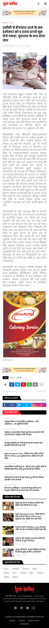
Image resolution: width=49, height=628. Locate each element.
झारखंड (19, 378)
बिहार (31, 573)
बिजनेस (23, 573)
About (12, 620)
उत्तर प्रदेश (26, 569)
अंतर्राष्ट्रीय (15, 569)
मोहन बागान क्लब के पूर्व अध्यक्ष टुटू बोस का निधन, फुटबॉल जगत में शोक (24, 478)
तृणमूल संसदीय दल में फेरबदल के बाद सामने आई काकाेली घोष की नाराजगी (23, 444)
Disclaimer (24, 624)
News (11, 22)
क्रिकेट (35, 569)
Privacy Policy (33, 620)
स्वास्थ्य (15, 577)
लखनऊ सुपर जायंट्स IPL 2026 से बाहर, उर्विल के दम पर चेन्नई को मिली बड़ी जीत (30, 528)
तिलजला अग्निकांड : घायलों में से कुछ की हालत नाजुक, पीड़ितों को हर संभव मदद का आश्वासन (22, 489)
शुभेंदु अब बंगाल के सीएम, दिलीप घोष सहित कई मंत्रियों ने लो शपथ (29, 504)
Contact (21, 620)
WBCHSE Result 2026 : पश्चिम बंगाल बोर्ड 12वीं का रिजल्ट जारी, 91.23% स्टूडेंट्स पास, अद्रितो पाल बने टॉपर (24, 456)
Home (5, 22)
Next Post (41, 391)
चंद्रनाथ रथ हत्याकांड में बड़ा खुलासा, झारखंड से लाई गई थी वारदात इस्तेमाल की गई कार (24, 433)
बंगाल (15, 573)
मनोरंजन (40, 573)
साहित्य (6, 577)
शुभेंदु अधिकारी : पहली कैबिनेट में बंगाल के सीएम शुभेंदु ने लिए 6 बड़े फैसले (30, 550)
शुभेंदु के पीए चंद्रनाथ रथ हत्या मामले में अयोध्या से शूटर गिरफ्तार (30, 539)
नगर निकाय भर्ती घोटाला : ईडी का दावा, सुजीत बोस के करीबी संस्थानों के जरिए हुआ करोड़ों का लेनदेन (25, 468)
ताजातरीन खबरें (11, 412)
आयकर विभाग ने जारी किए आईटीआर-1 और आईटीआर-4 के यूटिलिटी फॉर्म (21, 422)
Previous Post (9, 391)
